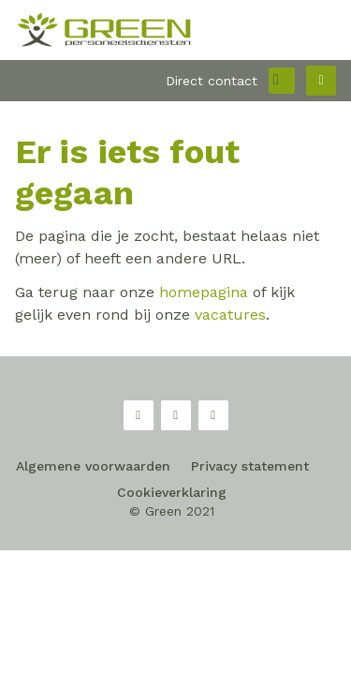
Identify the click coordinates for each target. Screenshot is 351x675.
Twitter (176, 415)
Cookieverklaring (172, 492)
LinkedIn (213, 415)
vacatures (230, 314)
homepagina (203, 292)
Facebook (139, 415)
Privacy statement (250, 465)
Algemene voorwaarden (93, 465)
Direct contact (211, 80)
